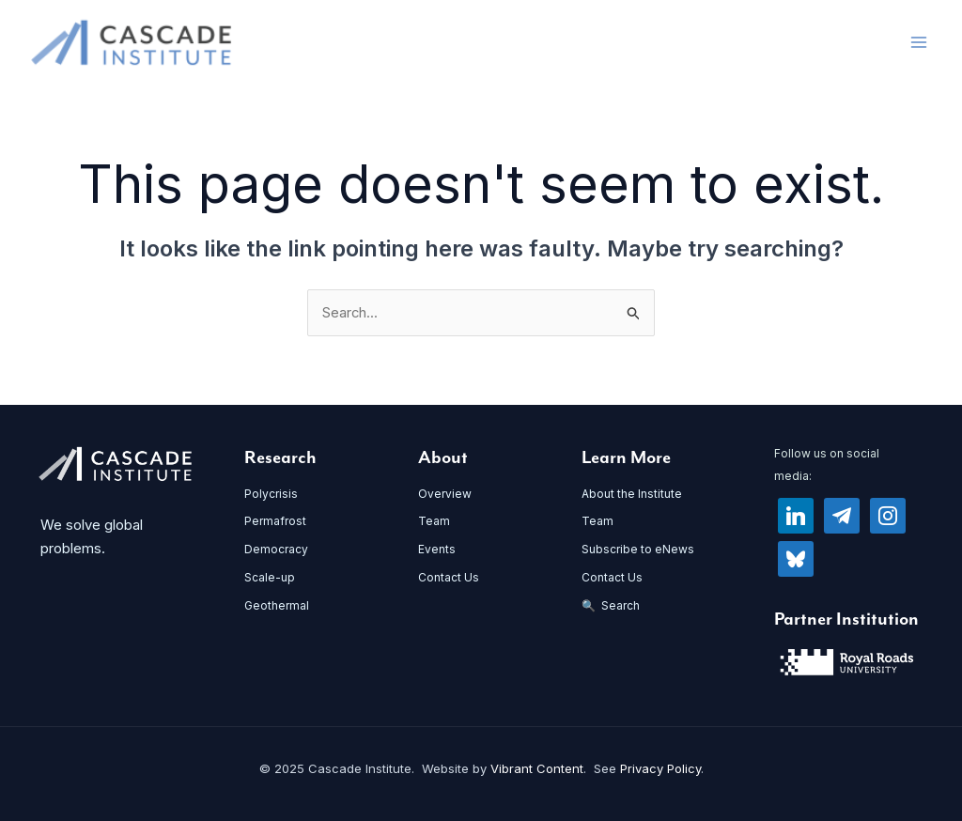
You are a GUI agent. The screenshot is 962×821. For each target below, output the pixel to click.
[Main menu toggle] (919, 43)
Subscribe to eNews (638, 550)
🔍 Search (611, 605)
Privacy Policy (660, 769)
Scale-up (269, 578)
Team (434, 522)
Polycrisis (271, 494)
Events (437, 550)
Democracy (276, 550)
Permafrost (275, 522)
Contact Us (448, 578)
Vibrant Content (536, 769)
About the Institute (632, 494)
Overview (445, 494)
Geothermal (276, 605)
